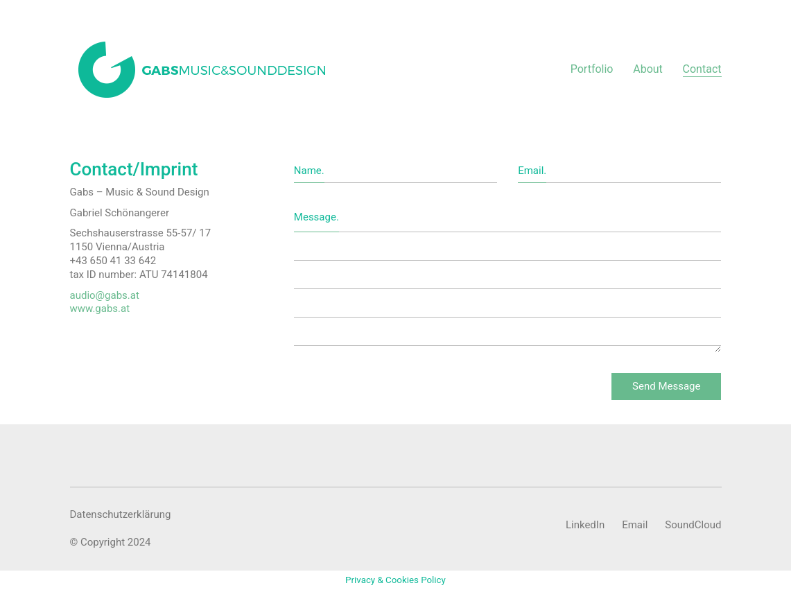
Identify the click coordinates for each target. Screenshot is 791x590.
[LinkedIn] (585, 525)
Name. (309, 170)
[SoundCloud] (693, 525)
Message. (316, 217)
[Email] (634, 525)
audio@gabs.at (104, 295)
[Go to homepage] (202, 69)
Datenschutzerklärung (120, 514)
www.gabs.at (100, 308)
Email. (532, 170)
